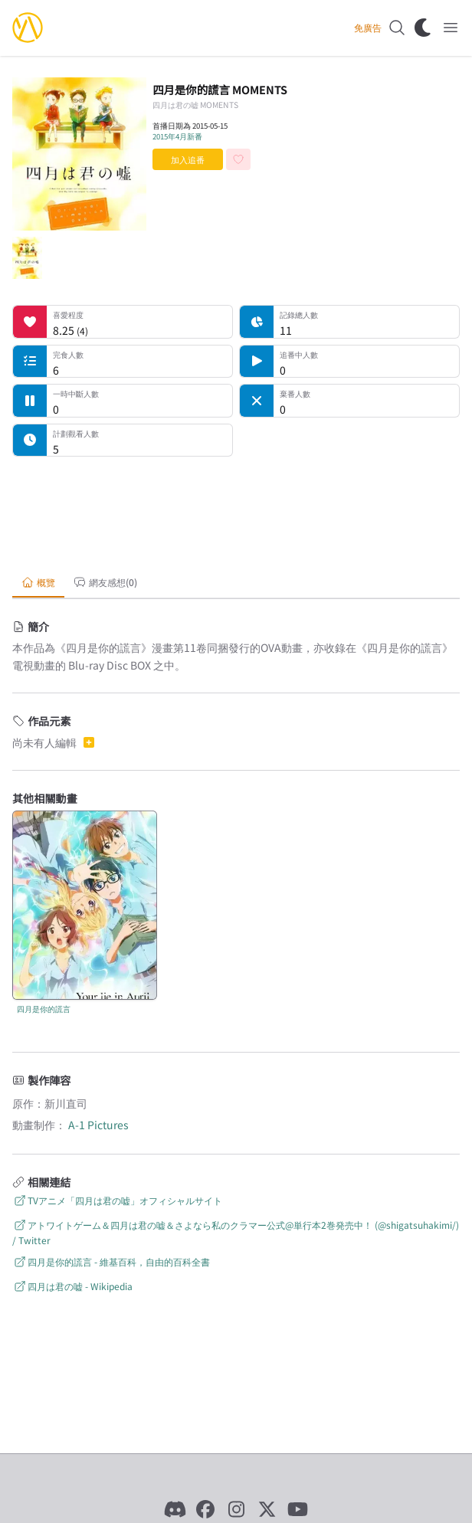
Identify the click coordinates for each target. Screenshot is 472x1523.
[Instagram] (236, 1509)
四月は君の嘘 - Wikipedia (72, 1285)
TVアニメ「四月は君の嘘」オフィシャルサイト (117, 1200)
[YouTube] (297, 1509)
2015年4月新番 (177, 136)
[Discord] (175, 1509)
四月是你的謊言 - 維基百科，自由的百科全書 (111, 1261)
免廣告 (368, 27)
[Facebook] (205, 1509)
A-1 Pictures (98, 1124)
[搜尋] (397, 27)
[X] (267, 1509)
